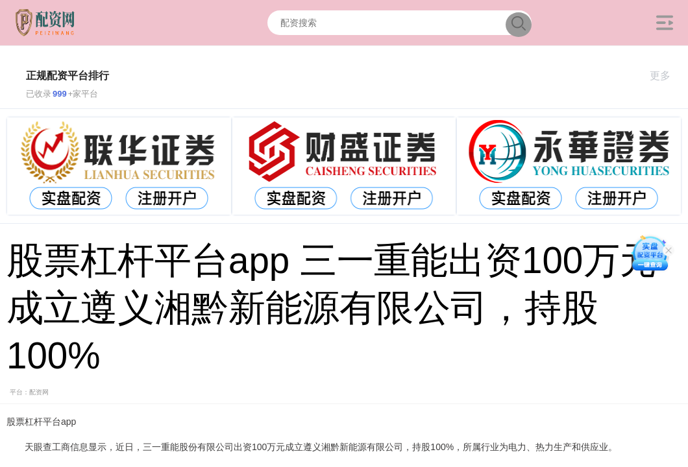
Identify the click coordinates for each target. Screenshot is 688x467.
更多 (666, 75)
